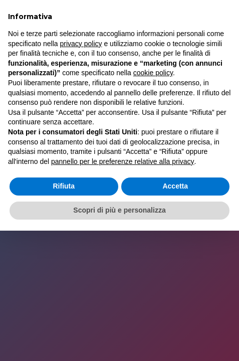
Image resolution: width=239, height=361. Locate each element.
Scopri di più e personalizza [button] (119, 210)
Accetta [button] (175, 186)
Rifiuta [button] (64, 186)
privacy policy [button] (81, 44)
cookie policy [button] (153, 73)
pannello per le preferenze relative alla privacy (122, 161)
